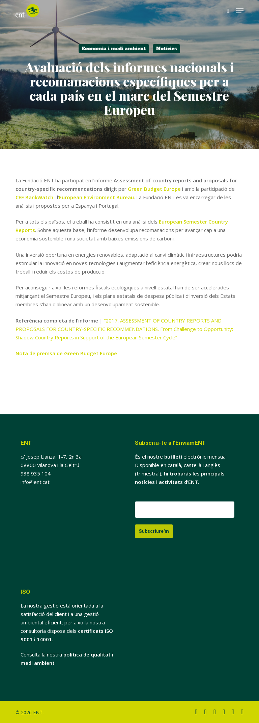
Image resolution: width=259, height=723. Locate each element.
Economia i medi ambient (114, 48)
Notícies (166, 48)
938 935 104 (36, 473)
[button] (239, 10)
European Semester (183, 221)
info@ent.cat (35, 482)
